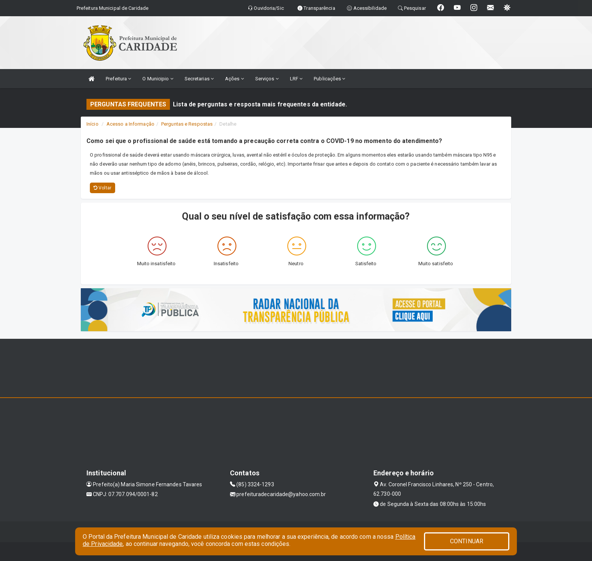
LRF (296, 78)
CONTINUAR (466, 541)
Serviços (267, 78)
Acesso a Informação (130, 124)
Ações (234, 78)
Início (92, 124)
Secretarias (199, 78)
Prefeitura (118, 78)
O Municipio (157, 78)
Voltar (102, 188)
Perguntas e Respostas (187, 124)
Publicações (329, 78)
